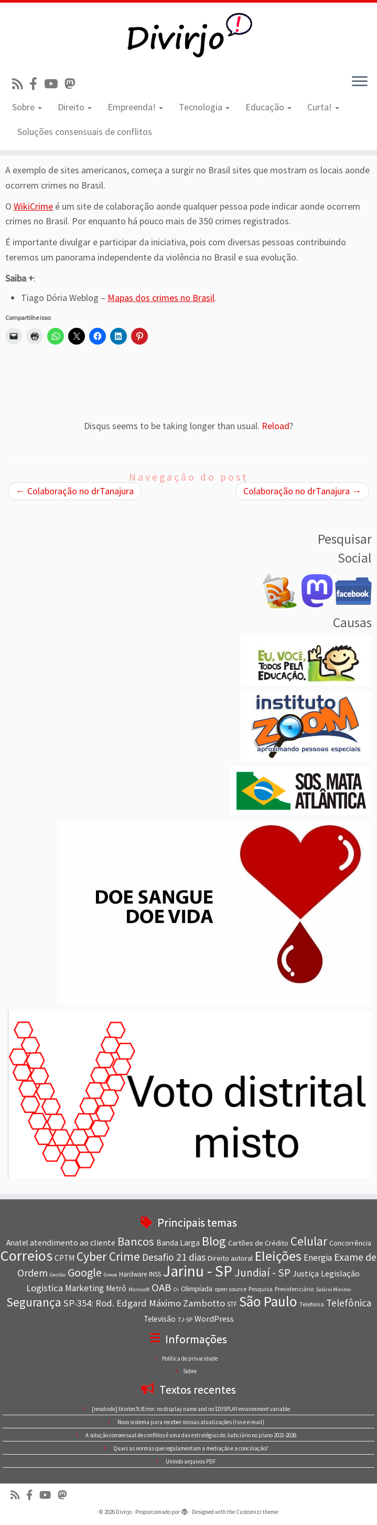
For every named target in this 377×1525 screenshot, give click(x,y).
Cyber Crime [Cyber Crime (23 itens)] (108, 1256)
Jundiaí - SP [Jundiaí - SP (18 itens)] (262, 1272)
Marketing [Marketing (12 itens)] (84, 1288)
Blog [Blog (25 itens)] (214, 1241)
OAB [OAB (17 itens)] (161, 1287)
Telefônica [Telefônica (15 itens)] (348, 1302)
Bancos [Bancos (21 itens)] (135, 1241)
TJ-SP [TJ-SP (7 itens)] (185, 1319)
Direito (75, 107)
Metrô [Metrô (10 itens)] (116, 1288)
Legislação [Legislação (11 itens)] (340, 1273)
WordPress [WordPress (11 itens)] (214, 1318)
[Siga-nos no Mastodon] (73, 83)
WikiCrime (33, 206)
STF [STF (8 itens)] (232, 1304)
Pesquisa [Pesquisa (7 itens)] (261, 1289)
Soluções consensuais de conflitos (84, 132)
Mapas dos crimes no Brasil (160, 298)
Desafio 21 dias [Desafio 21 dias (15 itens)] (174, 1257)
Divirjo (124, 1512)
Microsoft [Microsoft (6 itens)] (138, 1289)
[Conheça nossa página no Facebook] (36, 83)
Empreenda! (135, 107)
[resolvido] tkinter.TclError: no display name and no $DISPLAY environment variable (191, 1409)
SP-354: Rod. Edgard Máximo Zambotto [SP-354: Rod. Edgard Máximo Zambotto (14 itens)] (144, 1303)
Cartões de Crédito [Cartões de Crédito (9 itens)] (258, 1243)
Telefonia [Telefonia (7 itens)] (311, 1304)
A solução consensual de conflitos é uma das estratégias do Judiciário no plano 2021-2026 (190, 1435)
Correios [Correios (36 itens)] (26, 1255)
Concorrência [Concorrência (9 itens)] (350, 1243)
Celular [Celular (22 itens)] (308, 1241)
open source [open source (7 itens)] (230, 1289)
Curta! (323, 107)
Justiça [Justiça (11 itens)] (306, 1273)
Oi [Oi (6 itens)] (176, 1289)
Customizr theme (257, 1512)
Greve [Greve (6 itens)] (110, 1274)
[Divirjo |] (188, 34)
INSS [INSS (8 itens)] (155, 1274)
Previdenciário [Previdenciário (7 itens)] (294, 1289)
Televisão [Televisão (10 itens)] (160, 1319)
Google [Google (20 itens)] (85, 1272)
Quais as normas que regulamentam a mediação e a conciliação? (190, 1448)
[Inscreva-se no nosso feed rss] (20, 83)
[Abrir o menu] (360, 82)
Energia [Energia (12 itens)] (318, 1257)
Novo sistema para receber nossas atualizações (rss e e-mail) (190, 1422)
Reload (275, 426)
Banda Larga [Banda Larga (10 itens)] (178, 1243)
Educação (268, 107)
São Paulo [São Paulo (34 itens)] (268, 1301)
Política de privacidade (190, 1358)
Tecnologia (204, 107)
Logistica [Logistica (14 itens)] (44, 1288)
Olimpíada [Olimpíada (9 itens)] (196, 1288)
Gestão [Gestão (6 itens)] (58, 1274)
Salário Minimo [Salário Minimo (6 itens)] (333, 1289)
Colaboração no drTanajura (75, 491)
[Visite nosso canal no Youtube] (54, 83)
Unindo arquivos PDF (191, 1461)
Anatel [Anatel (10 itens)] (17, 1243)
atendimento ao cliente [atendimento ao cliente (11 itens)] (72, 1242)
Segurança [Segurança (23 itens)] (33, 1302)
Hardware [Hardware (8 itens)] (133, 1274)
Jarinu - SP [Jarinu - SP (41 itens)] (197, 1271)
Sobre (27, 107)
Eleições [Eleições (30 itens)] (278, 1255)
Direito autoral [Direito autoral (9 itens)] (230, 1258)
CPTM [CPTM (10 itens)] (64, 1258)
